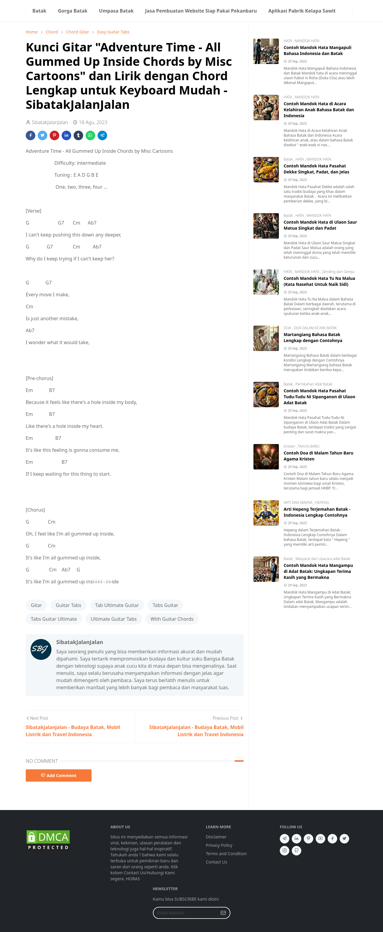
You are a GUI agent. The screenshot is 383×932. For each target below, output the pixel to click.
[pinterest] (308, 838)
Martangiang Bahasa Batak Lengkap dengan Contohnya (313, 337)
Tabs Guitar (165, 605)
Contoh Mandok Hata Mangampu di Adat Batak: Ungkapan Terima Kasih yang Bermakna (318, 571)
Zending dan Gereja (338, 271)
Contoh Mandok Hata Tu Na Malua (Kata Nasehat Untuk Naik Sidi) (319, 281)
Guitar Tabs (68, 605)
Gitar (36, 605)
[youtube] (320, 838)
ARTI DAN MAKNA (298, 502)
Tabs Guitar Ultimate (54, 619)
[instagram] (348, 10)
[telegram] (284, 838)
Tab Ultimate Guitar (117, 605)
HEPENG (322, 502)
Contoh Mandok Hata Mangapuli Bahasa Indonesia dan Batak (317, 50)
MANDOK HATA (307, 40)
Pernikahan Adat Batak (313, 384)
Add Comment (59, 775)
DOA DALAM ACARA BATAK (315, 327)
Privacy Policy (219, 845)
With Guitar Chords (172, 619)
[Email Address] (185, 912)
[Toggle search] (354, 10)
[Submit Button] (223, 912)
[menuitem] (39, 11)
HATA (288, 40)
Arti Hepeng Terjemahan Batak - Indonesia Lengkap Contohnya (317, 512)
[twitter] (344, 838)
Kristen (290, 446)
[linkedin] (296, 838)
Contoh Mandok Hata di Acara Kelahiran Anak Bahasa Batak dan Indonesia (319, 109)
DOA (288, 327)
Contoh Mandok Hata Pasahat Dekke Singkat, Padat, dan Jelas (316, 169)
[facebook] (343, 10)
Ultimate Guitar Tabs (114, 619)
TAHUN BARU (309, 446)
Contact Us (216, 862)
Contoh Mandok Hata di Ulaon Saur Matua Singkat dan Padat (320, 225)
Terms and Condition (226, 853)
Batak (289, 159)
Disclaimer (216, 837)
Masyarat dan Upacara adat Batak (322, 558)
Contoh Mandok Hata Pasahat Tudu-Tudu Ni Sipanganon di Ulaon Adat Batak (319, 396)
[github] (296, 850)
